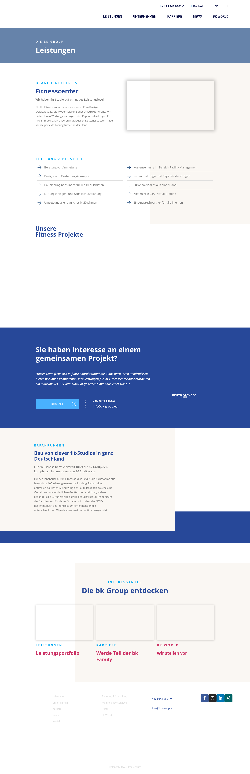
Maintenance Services (114, 702)
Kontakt (197, 6)
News (197, 16)
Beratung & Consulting (114, 696)
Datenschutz (116, 767)
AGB (125, 767)
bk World (220, 16)
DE (217, 6)
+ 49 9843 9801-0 (172, 6)
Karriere (174, 16)
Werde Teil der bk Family (117, 656)
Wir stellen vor (172, 653)
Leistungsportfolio (57, 653)
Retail (105, 708)
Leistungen (112, 16)
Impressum (134, 767)
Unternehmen (144, 16)
